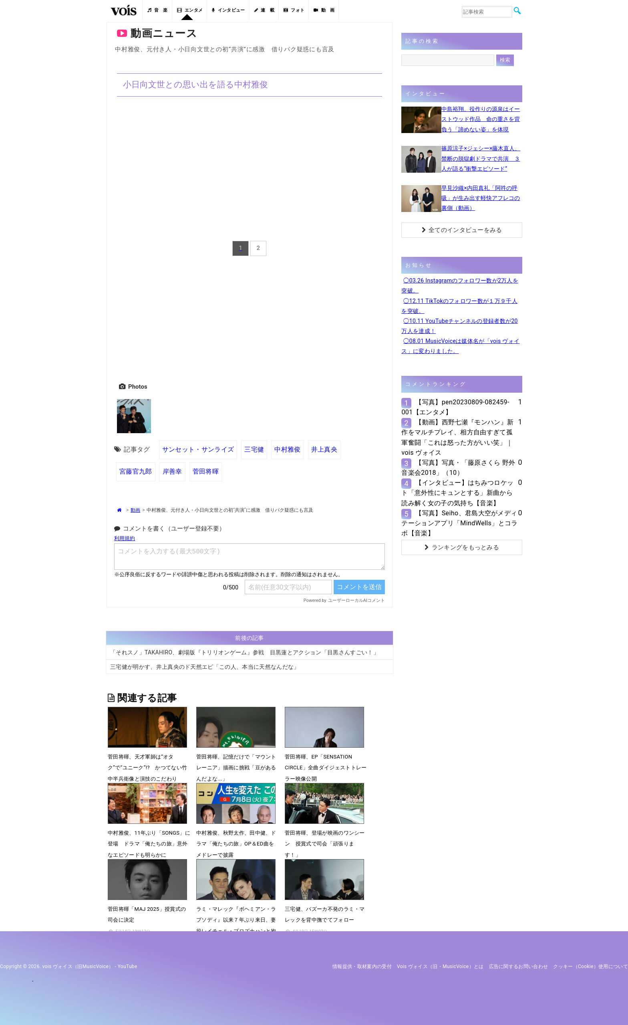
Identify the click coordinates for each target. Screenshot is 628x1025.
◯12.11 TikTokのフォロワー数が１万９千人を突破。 (459, 306)
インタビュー (228, 10)
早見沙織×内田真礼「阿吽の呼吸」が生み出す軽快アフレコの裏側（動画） (480, 198)
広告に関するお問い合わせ (518, 966)
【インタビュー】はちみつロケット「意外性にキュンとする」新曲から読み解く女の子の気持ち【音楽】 (457, 492)
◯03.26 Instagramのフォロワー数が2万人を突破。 (459, 285)
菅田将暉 (206, 471)
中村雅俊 (287, 449)
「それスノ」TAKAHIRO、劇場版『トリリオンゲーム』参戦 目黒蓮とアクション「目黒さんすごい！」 (244, 652)
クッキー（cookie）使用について (590, 966)
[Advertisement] (249, 318)
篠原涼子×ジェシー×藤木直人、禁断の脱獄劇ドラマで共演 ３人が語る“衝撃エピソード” (480, 158)
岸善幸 (172, 471)
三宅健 (254, 449)
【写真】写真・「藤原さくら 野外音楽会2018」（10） (458, 467)
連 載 (264, 10)
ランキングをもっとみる (462, 547)
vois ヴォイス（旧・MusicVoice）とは (440, 966)
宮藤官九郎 (135, 471)
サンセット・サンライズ (198, 449)
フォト (294, 10)
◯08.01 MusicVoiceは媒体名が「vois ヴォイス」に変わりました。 (460, 346)
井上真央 (324, 449)
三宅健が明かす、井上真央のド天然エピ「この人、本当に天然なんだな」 (205, 667)
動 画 (324, 10)
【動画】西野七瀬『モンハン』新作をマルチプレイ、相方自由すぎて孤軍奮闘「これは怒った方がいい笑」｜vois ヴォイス (457, 437)
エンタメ (190, 10)
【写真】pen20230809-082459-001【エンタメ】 (455, 407)
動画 (135, 510)
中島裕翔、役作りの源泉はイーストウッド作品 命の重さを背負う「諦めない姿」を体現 (480, 119)
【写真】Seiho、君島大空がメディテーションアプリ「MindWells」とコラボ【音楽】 (459, 523)
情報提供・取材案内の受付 (362, 966)
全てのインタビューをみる (462, 230)
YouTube (127, 966)
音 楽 (157, 10)
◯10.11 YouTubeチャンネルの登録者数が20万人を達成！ (459, 326)
